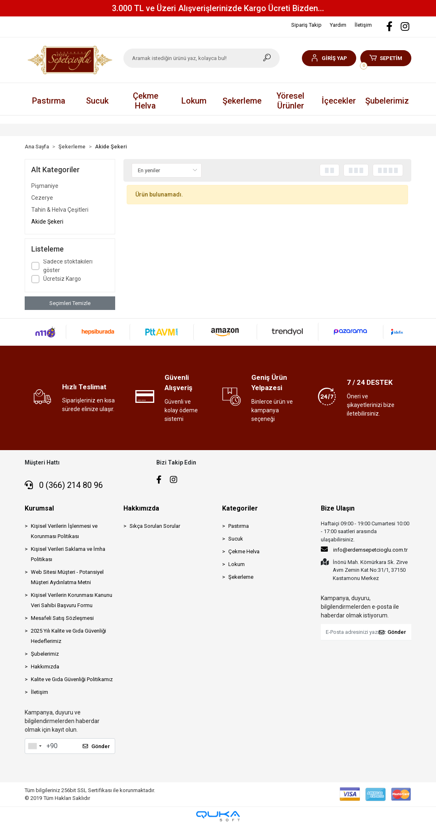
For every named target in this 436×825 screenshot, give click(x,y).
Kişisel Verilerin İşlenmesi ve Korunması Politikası (64, 531)
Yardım (338, 25)
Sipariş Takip (306, 25)
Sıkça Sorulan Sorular (155, 526)
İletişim (363, 25)
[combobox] (34, 746)
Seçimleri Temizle (69, 303)
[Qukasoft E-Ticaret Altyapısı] (218, 816)
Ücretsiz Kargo (62, 278)
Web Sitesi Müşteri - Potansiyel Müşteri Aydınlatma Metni (67, 577)
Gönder (96, 746)
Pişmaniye (44, 186)
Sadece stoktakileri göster (68, 265)
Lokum (236, 564)
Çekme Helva (244, 551)
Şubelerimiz (387, 101)
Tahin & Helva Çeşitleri (59, 209)
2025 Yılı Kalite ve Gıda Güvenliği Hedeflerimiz (68, 636)
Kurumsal (39, 508)
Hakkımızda (45, 666)
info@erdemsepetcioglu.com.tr (364, 549)
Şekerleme (240, 577)
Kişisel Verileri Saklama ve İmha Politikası (68, 554)
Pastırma (238, 526)
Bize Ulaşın (338, 508)
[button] (329, 58)
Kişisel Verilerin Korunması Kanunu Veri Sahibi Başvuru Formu (71, 600)
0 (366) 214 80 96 (64, 485)
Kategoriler (240, 508)
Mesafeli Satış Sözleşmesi (62, 618)
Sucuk (235, 539)
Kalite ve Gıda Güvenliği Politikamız (72, 679)
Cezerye (42, 197)
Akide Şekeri (47, 221)
